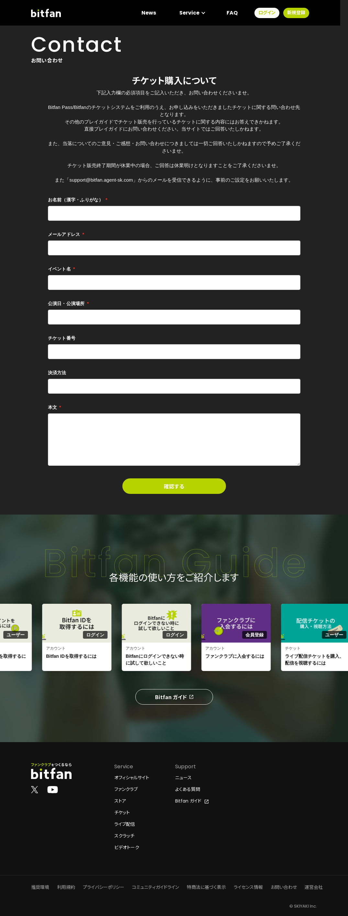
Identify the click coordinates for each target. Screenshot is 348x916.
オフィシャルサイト (131, 777)
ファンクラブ (126, 789)
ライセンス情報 (248, 887)
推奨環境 (40, 887)
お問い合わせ (284, 887)
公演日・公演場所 (68, 303)
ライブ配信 (124, 824)
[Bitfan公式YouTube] (52, 789)
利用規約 (66, 887)
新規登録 (304, 13)
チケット (122, 812)
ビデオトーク (126, 847)
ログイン (274, 13)
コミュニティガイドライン (155, 887)
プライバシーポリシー (103, 887)
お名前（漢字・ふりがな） (77, 199)
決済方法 (57, 372)
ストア (120, 801)
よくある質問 (187, 789)
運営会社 (314, 887)
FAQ (239, 12)
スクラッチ (124, 836)
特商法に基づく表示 (206, 887)
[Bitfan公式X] (34, 789)
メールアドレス (66, 234)
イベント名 (61, 269)
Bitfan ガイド (174, 697)
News (156, 12)
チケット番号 (62, 338)
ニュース (183, 777)
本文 (54, 407)
